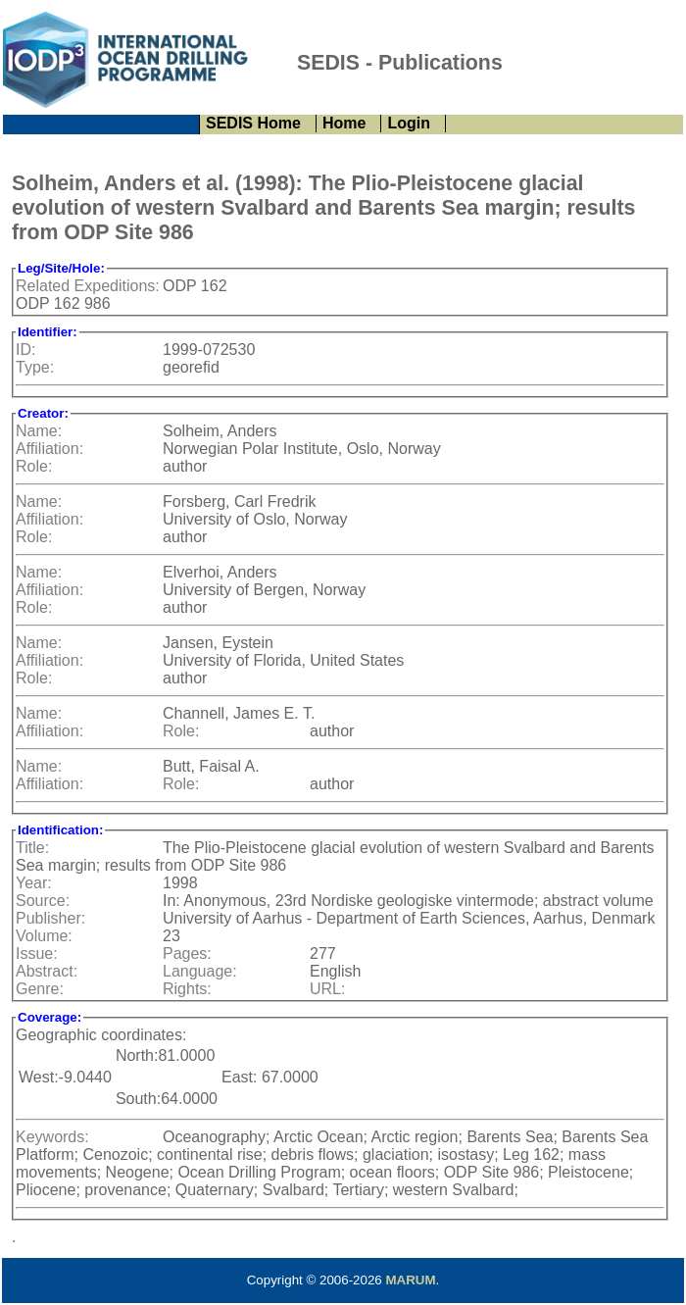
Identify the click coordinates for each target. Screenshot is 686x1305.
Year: (34, 883)
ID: (25, 349)
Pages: (187, 953)
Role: (34, 466)
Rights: (187, 988)
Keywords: (52, 1137)
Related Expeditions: (88, 285)
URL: (327, 988)
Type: (35, 367)
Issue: (37, 953)
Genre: (40, 988)
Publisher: (50, 918)
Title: (32, 847)
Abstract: (46, 971)
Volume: (44, 936)
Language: (200, 971)
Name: (39, 431)
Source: (43, 900)
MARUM (410, 1280)
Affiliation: (49, 448)
